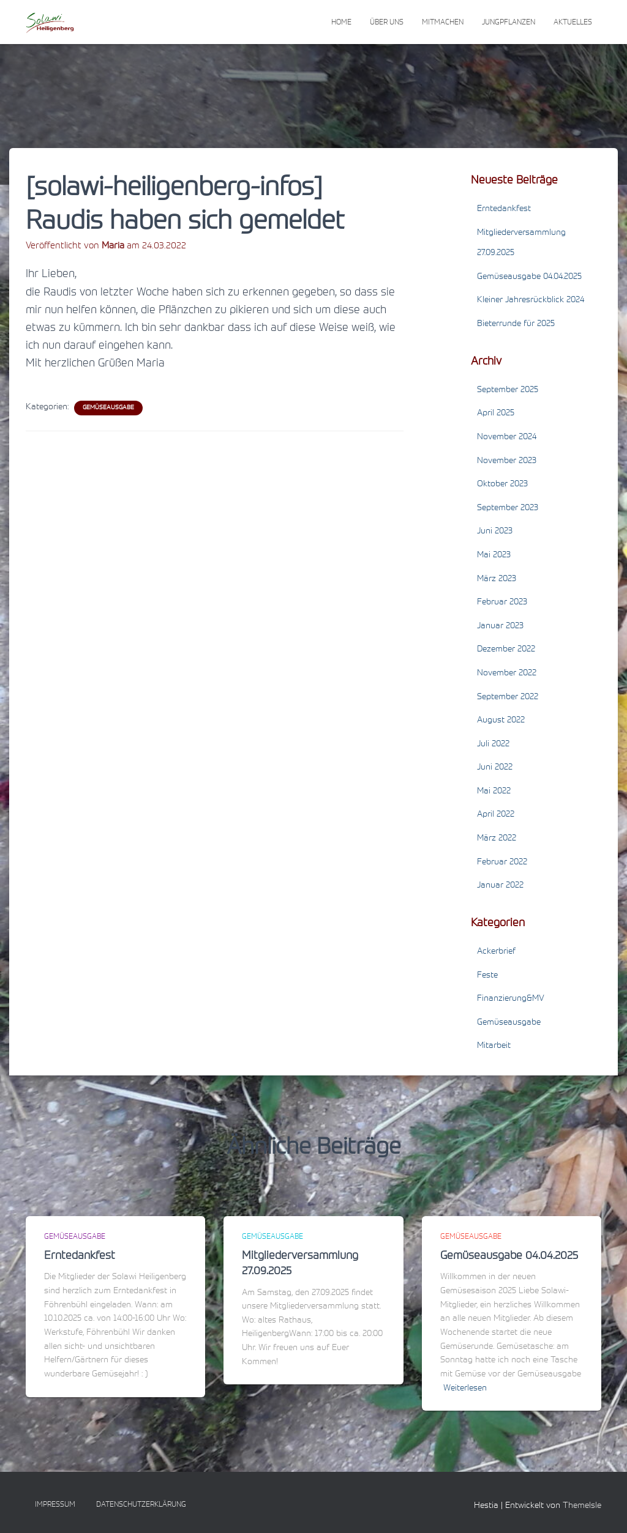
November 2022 (506, 673)
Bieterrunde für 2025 (516, 324)
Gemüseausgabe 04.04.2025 (529, 277)
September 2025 (507, 390)
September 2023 (507, 508)
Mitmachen (443, 22)
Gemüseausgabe (108, 408)
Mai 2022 (494, 791)
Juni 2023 (494, 531)
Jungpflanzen (508, 22)
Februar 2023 (502, 602)
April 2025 (495, 413)
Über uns (387, 22)
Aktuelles (573, 22)
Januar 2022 (500, 886)
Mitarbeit (494, 1046)
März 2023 (496, 579)
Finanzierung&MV (510, 999)
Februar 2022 (502, 862)
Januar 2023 (500, 626)
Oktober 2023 (502, 484)
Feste (487, 975)
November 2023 (506, 461)
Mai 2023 (494, 555)
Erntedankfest (504, 209)
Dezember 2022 (506, 649)
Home (341, 22)
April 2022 (495, 815)
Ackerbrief (496, 952)
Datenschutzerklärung (141, 1505)
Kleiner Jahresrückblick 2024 (530, 300)
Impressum (55, 1505)
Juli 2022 (493, 744)
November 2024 (506, 437)
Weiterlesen (465, 1388)
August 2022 (501, 720)
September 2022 (507, 697)
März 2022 (496, 838)
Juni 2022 (494, 767)
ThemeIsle (582, 1506)
